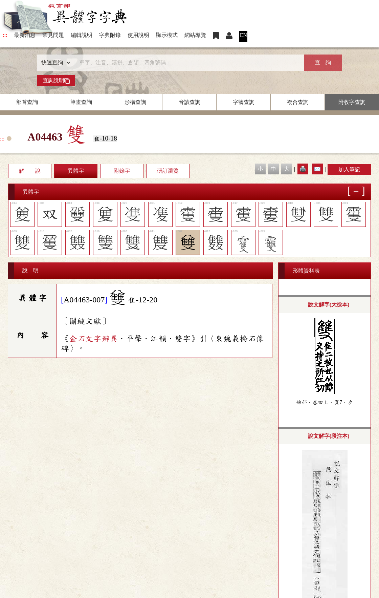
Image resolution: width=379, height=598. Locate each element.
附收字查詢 (351, 102)
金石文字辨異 (93, 339)
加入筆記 (349, 169)
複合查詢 (298, 102)
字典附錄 (110, 35)
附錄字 (122, 171)
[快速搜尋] (187, 63)
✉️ (317, 169)
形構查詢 (135, 102)
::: (5, 35)
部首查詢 (27, 102)
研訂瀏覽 (168, 171)
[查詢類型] (54, 63)
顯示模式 (167, 35)
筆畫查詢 (81, 102)
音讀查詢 (189, 102)
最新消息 (25, 35)
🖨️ (302, 169)
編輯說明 (81, 35)
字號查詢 (243, 102)
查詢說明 (56, 81)
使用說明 (138, 35)
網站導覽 (195, 35)
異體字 (76, 171)
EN (243, 35)
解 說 (30, 171)
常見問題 (53, 35)
